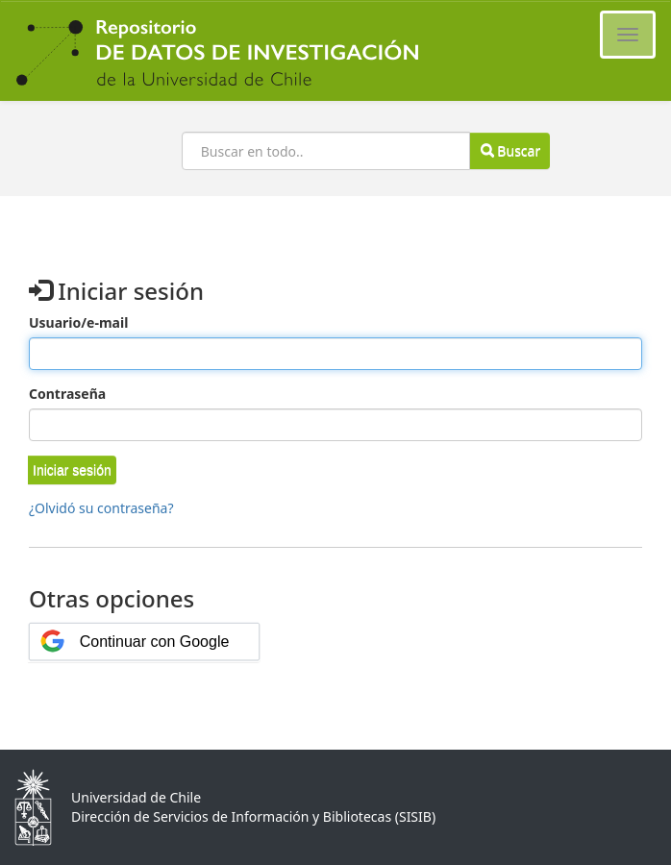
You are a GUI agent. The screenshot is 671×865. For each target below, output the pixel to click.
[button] (72, 470)
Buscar (510, 150)
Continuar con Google (155, 641)
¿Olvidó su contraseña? (101, 508)
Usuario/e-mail (78, 322)
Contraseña (67, 393)
